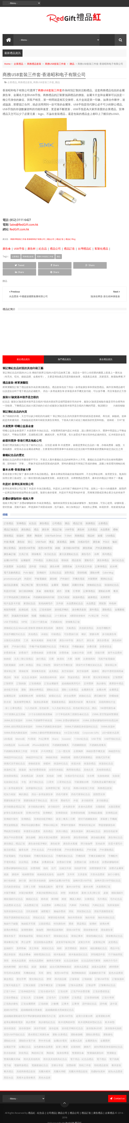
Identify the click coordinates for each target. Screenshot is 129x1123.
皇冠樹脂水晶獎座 (43, 935)
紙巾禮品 (23, 960)
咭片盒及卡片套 (12, 596)
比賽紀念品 (52, 553)
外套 (75, 793)
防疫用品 (23, 1046)
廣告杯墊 (65, 830)
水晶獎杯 (46, 898)
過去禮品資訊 (105, 352)
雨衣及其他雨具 (32, 1052)
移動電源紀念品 (42, 947)
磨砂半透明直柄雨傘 (112, 664)
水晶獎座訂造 (31, 898)
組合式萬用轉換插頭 (60, 960)
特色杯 (112, 596)
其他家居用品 (86, 621)
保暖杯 (46, 756)
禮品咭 (7, 670)
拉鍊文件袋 (78, 646)
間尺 (6, 609)
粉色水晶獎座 (19, 954)
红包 (34, 603)
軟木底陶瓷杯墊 (66, 1015)
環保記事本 (77, 929)
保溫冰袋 (76, 756)
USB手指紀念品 (112, 732)
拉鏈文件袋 (65, 861)
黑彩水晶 (8, 1071)
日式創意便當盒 (12, 880)
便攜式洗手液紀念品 (14, 756)
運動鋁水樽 (104, 584)
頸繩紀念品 (45, 609)
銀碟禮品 (41, 689)
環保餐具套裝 (39, 664)
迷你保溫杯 (25, 1021)
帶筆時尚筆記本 (87, 818)
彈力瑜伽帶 (86, 837)
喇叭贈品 (23, 787)
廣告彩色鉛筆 (111, 824)
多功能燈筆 (87, 793)
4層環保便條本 (77, 609)
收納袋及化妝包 (45, 867)
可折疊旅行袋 (71, 627)
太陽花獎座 (114, 800)
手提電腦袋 (25, 849)
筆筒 (6, 954)
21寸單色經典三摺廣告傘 (17, 590)
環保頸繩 (82, 566)
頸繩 (34, 609)
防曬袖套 (114, 689)
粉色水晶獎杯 (36, 954)
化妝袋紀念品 (11, 775)
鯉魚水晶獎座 (115, 1064)
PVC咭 (105, 609)
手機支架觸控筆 (97, 849)
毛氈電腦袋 (10, 658)
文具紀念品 (55, 566)
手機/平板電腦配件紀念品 (42, 639)
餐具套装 (91, 695)
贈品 (72, 63)
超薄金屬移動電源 (13, 1015)
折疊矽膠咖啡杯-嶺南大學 (18, 491)
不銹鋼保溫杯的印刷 (43, 590)
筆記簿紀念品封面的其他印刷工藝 (23, 361)
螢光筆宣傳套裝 (101, 670)
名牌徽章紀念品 (34, 781)
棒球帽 (54, 892)
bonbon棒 (24, 738)
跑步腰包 (101, 676)
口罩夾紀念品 (64, 775)
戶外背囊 (91, 843)
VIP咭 (24, 615)
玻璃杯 (93, 917)
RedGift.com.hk (19, 229)
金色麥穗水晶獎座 (43, 1040)
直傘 (38, 584)
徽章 (6, 639)
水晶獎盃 (91, 596)
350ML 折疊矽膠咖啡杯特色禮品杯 (100, 713)
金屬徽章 (25, 553)
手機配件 (113, 849)
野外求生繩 (44, 1034)
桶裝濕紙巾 (117, 886)
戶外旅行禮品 (19, 639)
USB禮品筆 (9, 738)
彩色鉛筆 (100, 837)
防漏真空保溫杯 (20, 609)
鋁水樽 (113, 559)
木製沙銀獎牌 (26, 886)
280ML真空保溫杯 (13, 713)
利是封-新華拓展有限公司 (18, 477)
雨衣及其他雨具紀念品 (55, 1052)
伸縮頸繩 (65, 750)
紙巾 (59, 584)
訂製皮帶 (91, 978)
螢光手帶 (21, 972)
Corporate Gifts (91, 726)
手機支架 (64, 639)
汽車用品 (84, 898)
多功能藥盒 (102, 793)
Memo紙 (20, 732)
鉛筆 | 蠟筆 (62, 1040)
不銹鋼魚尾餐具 (97, 738)
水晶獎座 (105, 522)
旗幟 (72, 535)
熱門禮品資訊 (64, 352)
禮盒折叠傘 (25, 947)
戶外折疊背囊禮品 (74, 843)
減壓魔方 (45, 904)
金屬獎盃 (114, 683)
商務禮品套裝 (34, 63)
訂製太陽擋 (29, 978)
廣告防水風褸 (70, 837)
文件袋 (59, 596)
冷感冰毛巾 (84, 535)
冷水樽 (90, 769)
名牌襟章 (105, 590)
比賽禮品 (89, 892)
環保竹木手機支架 (63, 658)
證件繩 (103, 997)
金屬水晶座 (76, 1034)
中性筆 (34, 744)
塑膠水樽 (94, 627)
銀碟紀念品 (55, 689)
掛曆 (89, 646)
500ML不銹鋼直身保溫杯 (49, 720)
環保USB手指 (73, 923)
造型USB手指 (45, 541)
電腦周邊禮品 (21, 1058)
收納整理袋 (28, 867)
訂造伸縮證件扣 (27, 984)
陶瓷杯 (38, 529)
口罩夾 (50, 775)
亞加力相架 (63, 590)
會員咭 (60, 652)
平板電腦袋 (40, 572)
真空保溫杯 (67, 664)
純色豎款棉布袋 (48, 670)
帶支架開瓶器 (11, 818)
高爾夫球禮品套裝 (78, 1064)
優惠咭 (59, 621)
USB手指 (19, 248)
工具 (26, 633)
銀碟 (100, 529)
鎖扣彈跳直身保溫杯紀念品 (108, 1040)
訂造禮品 (8, 516)
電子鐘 (7, 1058)
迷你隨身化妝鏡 (113, 1021)
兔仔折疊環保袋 (37, 763)
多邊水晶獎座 (85, 800)
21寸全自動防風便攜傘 (40, 707)
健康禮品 (92, 590)
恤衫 (114, 535)
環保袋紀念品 (61, 929)
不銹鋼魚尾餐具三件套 (15, 744)
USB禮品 (110, 529)
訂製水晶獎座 (76, 978)
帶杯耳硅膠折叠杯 (30, 818)
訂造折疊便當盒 (101, 984)
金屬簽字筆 (10, 1040)
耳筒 (41, 966)
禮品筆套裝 (10, 947)
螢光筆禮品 (42, 578)
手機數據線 (78, 639)
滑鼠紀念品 (39, 910)
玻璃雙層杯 (27, 923)
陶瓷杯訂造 (37, 1046)
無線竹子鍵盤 (11, 917)
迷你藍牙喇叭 (62, 603)
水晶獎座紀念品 (74, 596)
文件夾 (70, 867)
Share (39, 265)
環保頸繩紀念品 (94, 929)
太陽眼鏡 (100, 800)
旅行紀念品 (118, 553)
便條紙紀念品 (94, 578)
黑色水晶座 (44, 1071)
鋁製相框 (76, 1040)
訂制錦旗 (87, 972)
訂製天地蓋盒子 (12, 978)
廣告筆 (45, 522)
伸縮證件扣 (114, 744)
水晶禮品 (21, 559)
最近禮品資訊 (23, 352)
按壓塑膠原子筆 (97, 861)
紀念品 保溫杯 (29, 670)
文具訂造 (23, 547)
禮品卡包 (115, 941)
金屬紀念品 (25, 1040)
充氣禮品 (71, 621)
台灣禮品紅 (84, 248)
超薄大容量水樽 (84, 1009)
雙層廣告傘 (78, 1046)
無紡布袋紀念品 (106, 910)
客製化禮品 (101, 248)
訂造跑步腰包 (11, 997)
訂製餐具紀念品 (107, 978)
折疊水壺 (94, 855)
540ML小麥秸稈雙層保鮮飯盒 (45, 726)
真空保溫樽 (83, 664)
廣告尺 (79, 633)
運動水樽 (94, 566)
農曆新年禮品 (116, 676)
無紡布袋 (90, 910)
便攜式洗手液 (103, 750)
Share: (55, 732)
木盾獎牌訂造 (103, 880)
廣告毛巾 (86, 547)
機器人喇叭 (75, 892)
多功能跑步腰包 (36, 800)
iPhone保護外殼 (40, 738)
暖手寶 (59, 880)
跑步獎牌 (30, 1015)
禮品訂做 (57, 522)
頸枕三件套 (85, 1058)
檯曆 (77, 652)
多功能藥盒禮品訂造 (14, 800)
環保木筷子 (10, 929)
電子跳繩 (114, 1052)
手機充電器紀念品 (43, 849)
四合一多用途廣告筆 (42, 787)
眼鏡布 (83, 941)
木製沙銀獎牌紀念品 (47, 886)
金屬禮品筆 (10, 689)
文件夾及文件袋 (83, 559)
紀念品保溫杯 (71, 954)
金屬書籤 (119, 603)
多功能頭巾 (54, 800)
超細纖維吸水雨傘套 (31, 1003)
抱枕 (45, 861)
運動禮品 (107, 603)
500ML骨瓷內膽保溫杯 (15, 726)
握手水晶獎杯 (115, 646)
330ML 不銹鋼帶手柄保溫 (39, 713)
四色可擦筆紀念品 (80, 787)
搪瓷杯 (15, 867)
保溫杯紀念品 (112, 578)
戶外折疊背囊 (54, 843)
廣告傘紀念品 (93, 824)
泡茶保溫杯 (113, 898)
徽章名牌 (23, 843)
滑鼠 (71, 904)
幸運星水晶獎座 (32, 824)
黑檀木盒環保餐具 (26, 1071)
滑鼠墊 (102, 596)
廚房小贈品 (62, 824)
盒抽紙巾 (8, 941)
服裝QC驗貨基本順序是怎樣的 (21, 390)
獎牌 (29, 529)
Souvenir (66, 732)
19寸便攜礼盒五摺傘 (14, 707)
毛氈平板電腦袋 (106, 652)
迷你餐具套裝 (79, 603)
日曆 (51, 652)
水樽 (96, 547)
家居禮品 (62, 535)
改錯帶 (60, 867)
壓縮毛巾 (65, 793)
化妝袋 (116, 769)
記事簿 (75, 997)
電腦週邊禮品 (58, 695)
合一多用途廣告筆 (13, 781)
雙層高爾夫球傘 (12, 1052)
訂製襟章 (8, 676)
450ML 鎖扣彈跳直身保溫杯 (18, 720)
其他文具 (88, 763)
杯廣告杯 (73, 886)
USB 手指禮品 (11, 615)
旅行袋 (22, 873)
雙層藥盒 (111, 1046)
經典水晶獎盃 (81, 960)
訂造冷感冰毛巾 (46, 984)
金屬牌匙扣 (91, 1034)
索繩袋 (43, 960)
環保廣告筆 (107, 923)
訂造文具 (26, 991)
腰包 (49, 966)
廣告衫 (20, 535)
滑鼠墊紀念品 (84, 904)
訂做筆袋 (74, 972)
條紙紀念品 (32, 892)
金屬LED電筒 (60, 1034)
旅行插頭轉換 (26, 584)
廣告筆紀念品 (115, 830)
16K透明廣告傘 (108, 701)
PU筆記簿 (94, 609)
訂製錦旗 (21, 676)
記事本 (65, 997)
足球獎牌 (88, 676)
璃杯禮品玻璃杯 (55, 923)
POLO (106, 535)
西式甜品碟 (60, 972)
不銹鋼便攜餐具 (60, 738)
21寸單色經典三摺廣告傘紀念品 (72, 707)
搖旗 (6, 867)
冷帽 (59, 769)
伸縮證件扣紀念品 (13, 750)
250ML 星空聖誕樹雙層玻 (105, 707)
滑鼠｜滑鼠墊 (43, 658)
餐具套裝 (116, 1058)
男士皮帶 (26, 935)
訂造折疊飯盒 (11, 991)
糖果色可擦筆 (54, 954)
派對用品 (69, 566)
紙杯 (62, 670)
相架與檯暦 (10, 603)
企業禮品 (18, 63)
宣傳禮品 (21, 516)
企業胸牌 (78, 744)
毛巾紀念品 (116, 892)
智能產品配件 (46, 880)
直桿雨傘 (21, 941)
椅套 (64, 892)
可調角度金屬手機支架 (103, 775)
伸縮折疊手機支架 (95, 744)
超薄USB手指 (66, 1009)
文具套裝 (82, 867)
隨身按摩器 (63, 1046)
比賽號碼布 (89, 652)
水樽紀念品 (60, 898)
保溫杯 (20, 529)
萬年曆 (86, 670)
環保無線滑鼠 (26, 929)
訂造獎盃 (76, 991)
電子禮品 (101, 1052)
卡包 (23, 775)
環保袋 (64, 553)
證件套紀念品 (89, 997)
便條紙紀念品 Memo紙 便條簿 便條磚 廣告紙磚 (28, 621)
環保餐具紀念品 (114, 929)
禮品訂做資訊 (11, 522)
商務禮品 (79, 529)
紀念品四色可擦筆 (90, 954)
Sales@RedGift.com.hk (24, 224)
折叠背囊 (92, 639)
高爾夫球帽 (59, 1064)
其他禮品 (33, 627)
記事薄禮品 (89, 584)
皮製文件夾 (84, 935)
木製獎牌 (92, 572)
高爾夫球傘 (78, 578)
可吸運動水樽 (81, 775)
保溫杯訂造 (10, 763)
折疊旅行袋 (80, 855)
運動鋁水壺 (10, 1034)
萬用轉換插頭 (79, 966)
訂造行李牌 (108, 991)
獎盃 (51, 535)
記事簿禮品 (101, 559)
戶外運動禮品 (106, 843)
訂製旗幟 (60, 978)
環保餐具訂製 (11, 935)
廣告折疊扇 (103, 633)
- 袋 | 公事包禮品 (13, 701)
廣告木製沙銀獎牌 (48, 830)
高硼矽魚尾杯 (98, 1064)
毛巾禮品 (102, 892)
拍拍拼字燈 (80, 861)
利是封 (27, 572)
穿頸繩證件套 (98, 947)
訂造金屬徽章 (51, 676)
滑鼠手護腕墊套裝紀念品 (17, 910)
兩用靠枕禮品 (73, 763)
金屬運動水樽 (26, 689)
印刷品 (43, 559)
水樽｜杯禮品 (26, 658)
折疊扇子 (23, 646)
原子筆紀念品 (36, 775)
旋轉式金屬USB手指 (59, 873)
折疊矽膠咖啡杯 (110, 855)
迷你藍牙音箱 (11, 683)
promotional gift (12, 572)
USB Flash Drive (53, 529)
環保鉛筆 (23, 664)
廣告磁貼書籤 (98, 830)
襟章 (49, 972)
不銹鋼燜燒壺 (79, 738)
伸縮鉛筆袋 (52, 750)
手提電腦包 (10, 849)
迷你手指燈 (40, 1021)
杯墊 (63, 886)
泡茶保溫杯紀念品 (13, 904)
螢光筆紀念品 (36, 972)
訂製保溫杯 (118, 972)
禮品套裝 (76, 553)
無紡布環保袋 (75, 910)
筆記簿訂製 (27, 578)
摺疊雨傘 (67, 559)
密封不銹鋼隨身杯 (87, 812)
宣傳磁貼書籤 (95, 806)
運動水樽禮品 (36, 683)
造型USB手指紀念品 (14, 1027)
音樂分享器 (57, 1058)
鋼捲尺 (87, 1040)
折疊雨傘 (64, 646)
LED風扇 (8, 732)
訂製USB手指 (102, 972)
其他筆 (39, 769)
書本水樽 (88, 880)
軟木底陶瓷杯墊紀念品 (90, 1015)
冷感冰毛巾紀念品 (74, 769)
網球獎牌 (114, 960)
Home (7, 63)
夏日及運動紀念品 (68, 547)
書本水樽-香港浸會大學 (17, 462)
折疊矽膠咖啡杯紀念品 (15, 861)
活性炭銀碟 (32, 904)
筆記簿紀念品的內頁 (15, 404)
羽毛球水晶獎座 (12, 966)
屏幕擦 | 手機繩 (108, 812)
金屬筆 (54, 578)
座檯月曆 (51, 633)
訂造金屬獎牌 (28, 997)
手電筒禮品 (10, 855)
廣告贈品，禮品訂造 (14, 837)
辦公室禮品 (10, 541)
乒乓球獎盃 (47, 744)
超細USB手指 (11, 1003)
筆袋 (16, 670)
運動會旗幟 (77, 1027)
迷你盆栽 (53, 1021)
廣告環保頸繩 (80, 830)
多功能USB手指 (71, 541)
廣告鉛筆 (55, 837)
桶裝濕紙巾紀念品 (13, 892)
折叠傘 (35, 855)
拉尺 (53, 861)
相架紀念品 (48, 941)
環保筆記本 (111, 658)
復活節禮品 (10, 843)
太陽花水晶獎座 (12, 633)
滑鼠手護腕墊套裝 (103, 904)
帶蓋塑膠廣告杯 (107, 818)
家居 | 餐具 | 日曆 (65, 812)
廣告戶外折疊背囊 (13, 830)
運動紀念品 (52, 683)
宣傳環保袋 (61, 806)
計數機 (54, 997)
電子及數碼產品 (12, 566)
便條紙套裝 (34, 756)
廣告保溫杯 (77, 824)
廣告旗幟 (30, 830)
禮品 (36, 522)
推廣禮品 (90, 516)
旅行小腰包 (114, 867)
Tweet (14, 265)
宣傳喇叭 (47, 806)
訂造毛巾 (51, 991)
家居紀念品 (29, 596)
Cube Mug (108, 566)
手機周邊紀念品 (64, 849)
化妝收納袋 (103, 769)
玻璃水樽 (104, 917)
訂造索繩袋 (35, 676)
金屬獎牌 (105, 1034)
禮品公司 (55, 248)
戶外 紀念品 (38, 843)
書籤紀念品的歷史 (13, 448)
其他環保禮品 (11, 769)
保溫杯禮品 (79, 590)
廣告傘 (7, 248)
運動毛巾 (89, 553)
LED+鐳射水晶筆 (110, 726)
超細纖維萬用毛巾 (71, 676)
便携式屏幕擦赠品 (82, 750)
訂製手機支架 (46, 978)
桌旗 (105, 886)
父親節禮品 (44, 917)
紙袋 (34, 960)
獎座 (71, 917)
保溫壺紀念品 (106, 756)
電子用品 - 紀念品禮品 (81, 1052)
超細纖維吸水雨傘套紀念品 (59, 1003)
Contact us (117, 1091)
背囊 (67, 584)
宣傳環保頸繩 (78, 806)
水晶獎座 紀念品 (12, 898)
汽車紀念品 (98, 898)
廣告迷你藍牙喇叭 (37, 837)
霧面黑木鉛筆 (76, 695)
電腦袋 (65, 578)
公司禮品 (57, 516)
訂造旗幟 (38, 991)
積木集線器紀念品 (78, 947)
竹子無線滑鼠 (115, 947)
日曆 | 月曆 (29, 880)
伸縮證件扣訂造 (34, 750)
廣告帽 (53, 572)
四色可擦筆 (62, 787)
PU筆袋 (32, 732)
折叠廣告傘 (48, 855)
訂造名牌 (63, 984)
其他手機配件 (104, 621)
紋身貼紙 (23, 603)
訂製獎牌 (117, 670)
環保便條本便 (90, 923)
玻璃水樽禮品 (11, 923)
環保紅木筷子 (43, 929)
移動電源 (49, 584)
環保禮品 (8, 529)
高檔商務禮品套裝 (26, 1064)
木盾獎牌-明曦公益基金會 (18, 419)
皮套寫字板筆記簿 (65, 935)
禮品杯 (91, 529)
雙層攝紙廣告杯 (95, 1046)
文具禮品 (92, 522)
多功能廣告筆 (109, 627)
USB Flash (41, 535)
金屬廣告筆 (87, 683)
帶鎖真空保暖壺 (12, 824)
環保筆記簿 (10, 664)
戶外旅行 (64, 572)
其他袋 (50, 769)
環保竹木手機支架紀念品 (89, 658)
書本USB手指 (73, 880)
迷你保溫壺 (10, 1021)
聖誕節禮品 (74, 670)
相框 (59, 941)
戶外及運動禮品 (103, 541)
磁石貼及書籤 (11, 578)
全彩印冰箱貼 (56, 763)
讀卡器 (113, 997)
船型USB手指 (61, 966)
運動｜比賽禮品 (70, 683)
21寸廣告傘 (61, 609)
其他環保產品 (104, 763)
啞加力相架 (10, 787)
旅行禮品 (41, 652)
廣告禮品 (44, 516)
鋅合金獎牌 (70, 689)
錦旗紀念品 (85, 689)
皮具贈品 (53, 664)
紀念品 (43, 248)
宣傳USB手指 (33, 806)
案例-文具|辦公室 (90, 886)
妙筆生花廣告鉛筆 (13, 806)
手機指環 (80, 849)
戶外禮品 (38, 553)
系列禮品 (107, 547)
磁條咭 (95, 664)
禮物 (115, 522)
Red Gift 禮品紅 (74, 1116)
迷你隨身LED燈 (94, 1021)
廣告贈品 (26, 522)
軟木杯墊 (109, 1015)
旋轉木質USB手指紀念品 (107, 873)
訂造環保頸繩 (92, 991)
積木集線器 (59, 947)
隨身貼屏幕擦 (41, 695)
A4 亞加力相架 (71, 726)
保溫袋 (22, 763)
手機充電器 (79, 572)
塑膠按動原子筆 (12, 793)
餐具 (115, 584)
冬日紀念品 (50, 547)
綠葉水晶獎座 (99, 960)
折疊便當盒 (106, 639)
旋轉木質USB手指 (82, 873)
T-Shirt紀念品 (81, 732)
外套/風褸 (9, 535)
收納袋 (7, 652)
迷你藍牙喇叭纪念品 (72, 1021)
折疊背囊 (51, 646)
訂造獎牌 (64, 991)
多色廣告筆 (69, 800)
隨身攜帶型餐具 (22, 695)
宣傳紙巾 (41, 566)
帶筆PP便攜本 (68, 818)
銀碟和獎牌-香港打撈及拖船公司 (22, 433)
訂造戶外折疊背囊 (80, 984)
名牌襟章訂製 (53, 781)
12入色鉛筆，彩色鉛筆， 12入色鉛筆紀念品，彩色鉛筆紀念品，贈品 (61, 701)
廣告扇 (90, 633)
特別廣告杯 (59, 917)
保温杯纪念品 (61, 756)
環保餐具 (36, 547)
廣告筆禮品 (103, 553)
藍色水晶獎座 (116, 966)
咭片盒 (66, 781)
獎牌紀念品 (106, 572)
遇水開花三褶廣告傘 (38, 1027)
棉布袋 (44, 892)
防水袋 (7, 695)
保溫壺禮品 (90, 756)
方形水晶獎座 (97, 867)
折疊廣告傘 (10, 646)
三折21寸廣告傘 (38, 615)
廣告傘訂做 (10, 547)
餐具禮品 (8, 1064)
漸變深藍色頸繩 (56, 910)
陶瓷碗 (50, 1046)
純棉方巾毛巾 (111, 954)
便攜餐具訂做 (72, 615)
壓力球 (54, 793)
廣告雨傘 (87, 541)
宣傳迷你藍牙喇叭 (43, 812)
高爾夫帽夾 (44, 1064)
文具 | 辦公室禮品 (23, 652)
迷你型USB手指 (27, 541)
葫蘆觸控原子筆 (97, 966)
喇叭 (83, 627)
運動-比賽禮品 (59, 1027)
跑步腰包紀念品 (47, 1015)
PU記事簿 (44, 732)
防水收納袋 (10, 1046)
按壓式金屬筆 (116, 861)
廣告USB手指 (66, 633)
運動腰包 (108, 1027)
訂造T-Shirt (9, 984)
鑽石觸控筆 (100, 689)
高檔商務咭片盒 (107, 695)
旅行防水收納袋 (37, 873)
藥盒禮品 (8, 972)
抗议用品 (23, 855)
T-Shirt (68, 529)
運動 (23, 683)
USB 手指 (96, 732)
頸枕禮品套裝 (101, 1058)
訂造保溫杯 (45, 603)
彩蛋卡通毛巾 (115, 837)
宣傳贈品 (26, 812)
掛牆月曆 (100, 646)
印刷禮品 (56, 627)
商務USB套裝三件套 (55, 63)
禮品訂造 (69, 248)
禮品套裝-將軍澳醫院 (15, 375)
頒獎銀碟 (71, 1058)
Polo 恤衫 (29, 566)
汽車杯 (72, 898)
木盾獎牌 (8, 559)
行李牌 (76, 584)
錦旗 (57, 541)
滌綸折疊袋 (59, 904)
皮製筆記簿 (99, 935)
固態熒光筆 (99, 787)
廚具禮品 (48, 824)
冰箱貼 (44, 627)
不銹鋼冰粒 (56, 615)
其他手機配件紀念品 (14, 627)
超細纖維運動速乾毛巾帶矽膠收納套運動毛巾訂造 (30, 1009)
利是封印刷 (10, 584)
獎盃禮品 (81, 917)
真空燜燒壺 (71, 941)
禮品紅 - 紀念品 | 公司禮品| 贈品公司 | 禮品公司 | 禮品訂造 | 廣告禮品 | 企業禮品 (71, 1106)
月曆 (69, 652)
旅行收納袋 (10, 873)
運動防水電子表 (27, 1034)
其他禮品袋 (27, 769)
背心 (30, 535)
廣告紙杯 (117, 633)
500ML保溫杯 (108, 720)
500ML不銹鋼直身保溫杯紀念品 (81, 720)
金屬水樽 (101, 683)
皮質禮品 (113, 935)
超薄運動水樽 (103, 1009)
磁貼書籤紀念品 (98, 941)
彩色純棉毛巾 (46, 596)
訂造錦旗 (43, 997)
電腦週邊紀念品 (40, 1058)
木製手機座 (10, 886)
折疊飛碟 (35, 861)
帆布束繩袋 (37, 633)
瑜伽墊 (39, 923)
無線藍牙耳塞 (28, 917)
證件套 (32, 559)
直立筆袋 (34, 941)
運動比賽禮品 (93, 1027)
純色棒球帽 (10, 960)
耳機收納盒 (29, 966)
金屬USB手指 (11, 553)
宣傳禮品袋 (111, 806)
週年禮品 (94, 603)
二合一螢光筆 (63, 744)
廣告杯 (31, 248)
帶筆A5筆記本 (50, 818)
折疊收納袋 (37, 646)
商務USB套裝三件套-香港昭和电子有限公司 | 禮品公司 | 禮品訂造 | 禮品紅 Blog (42, 239)
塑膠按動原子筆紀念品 (35, 793)
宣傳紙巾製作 (11, 812)
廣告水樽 (54, 559)
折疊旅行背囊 (64, 855)
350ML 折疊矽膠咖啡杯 (67, 713)
